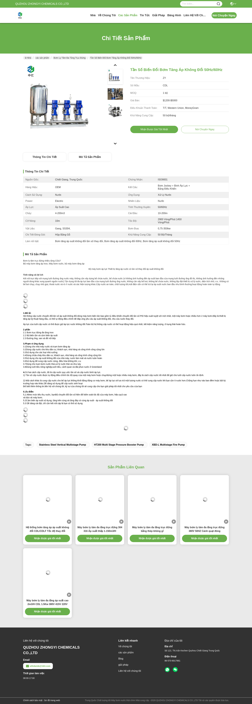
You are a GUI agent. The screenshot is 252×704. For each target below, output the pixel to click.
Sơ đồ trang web (52, 700)
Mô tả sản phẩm (90, 157)
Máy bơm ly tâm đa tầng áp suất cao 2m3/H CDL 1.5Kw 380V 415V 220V (47, 602)
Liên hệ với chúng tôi (195, 15)
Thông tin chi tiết (44, 157)
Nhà (93, 15)
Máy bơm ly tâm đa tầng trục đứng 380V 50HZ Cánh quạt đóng (204, 529)
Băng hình (174, 15)
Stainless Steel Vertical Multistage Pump (62, 444)
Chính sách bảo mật (32, 700)
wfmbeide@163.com (38, 666)
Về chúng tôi (107, 15)
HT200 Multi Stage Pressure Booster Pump (119, 444)
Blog (120, 658)
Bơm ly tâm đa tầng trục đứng (69, 58)
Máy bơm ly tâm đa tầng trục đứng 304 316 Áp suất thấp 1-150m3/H (99, 529)
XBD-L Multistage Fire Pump (168, 444)
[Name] (218, 4)
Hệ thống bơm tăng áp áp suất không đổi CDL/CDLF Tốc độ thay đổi (47, 529)
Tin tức (145, 15)
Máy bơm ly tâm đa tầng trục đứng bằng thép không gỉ (152, 529)
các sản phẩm (127, 15)
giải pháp (158, 15)
